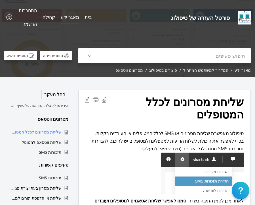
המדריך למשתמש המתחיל (205, 70)
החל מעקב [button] (54, 94)
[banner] (127, 38)
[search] (176, 55)
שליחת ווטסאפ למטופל (41, 142)
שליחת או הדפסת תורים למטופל (35, 198)
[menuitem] (88, 17)
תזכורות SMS (50, 152)
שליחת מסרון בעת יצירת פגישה (35, 188)
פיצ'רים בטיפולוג (163, 70)
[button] (8, 17)
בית (88, 17)
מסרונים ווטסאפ (129, 70)
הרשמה (29, 24)
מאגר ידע (70, 17)
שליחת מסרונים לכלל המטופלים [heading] (195, 108)
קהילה (49, 17)
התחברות (28, 10)
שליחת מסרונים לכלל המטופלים (35, 132)
